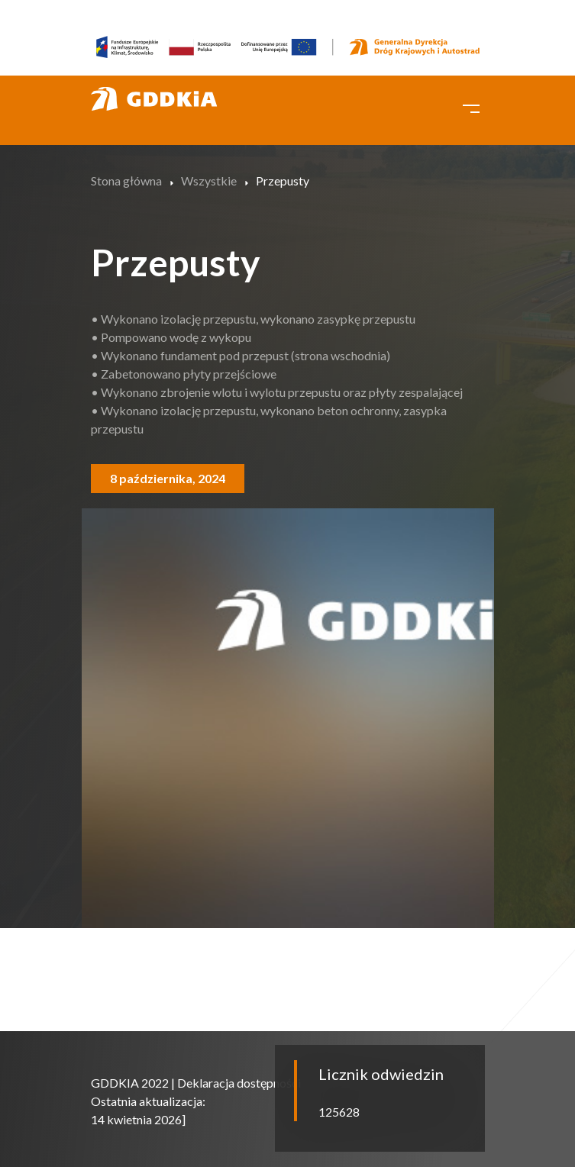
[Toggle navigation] (471, 107)
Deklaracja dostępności (239, 1082)
